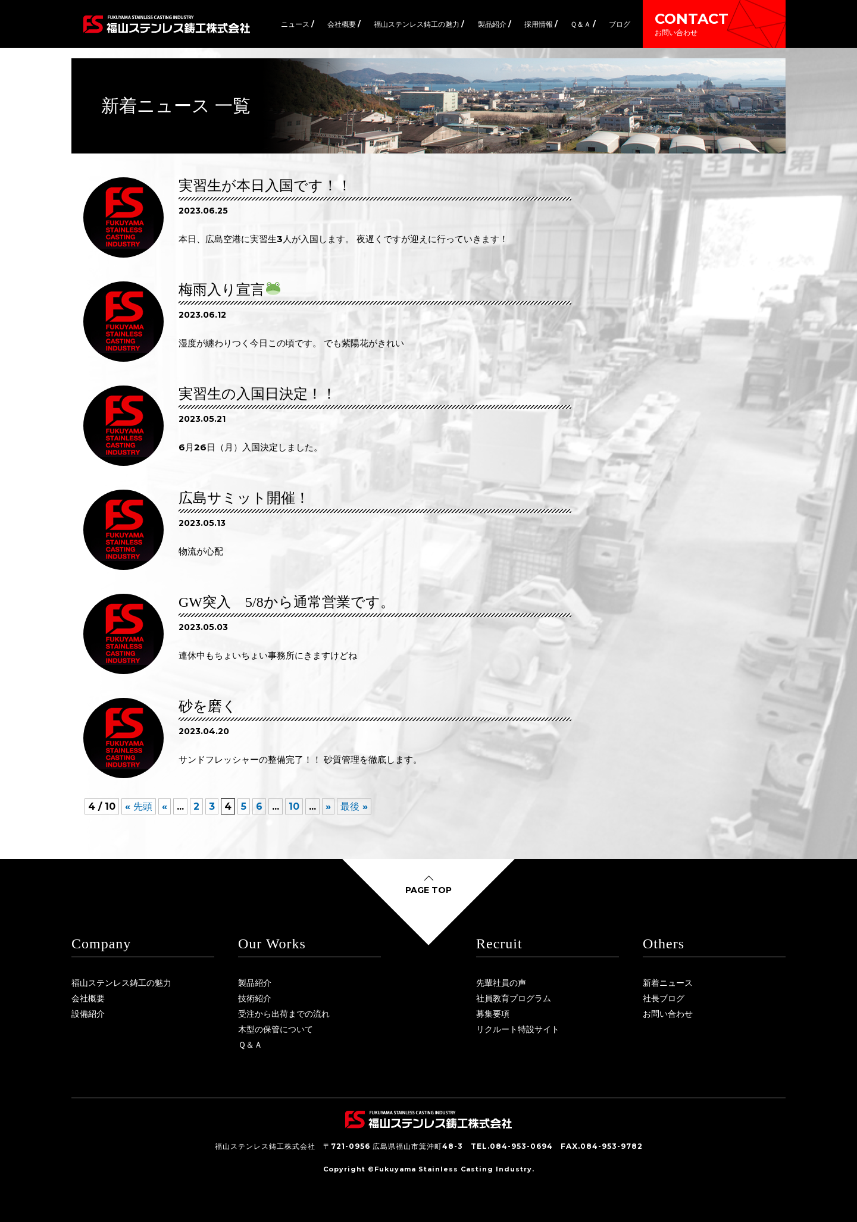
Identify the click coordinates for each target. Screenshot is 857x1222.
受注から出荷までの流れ (284, 1013)
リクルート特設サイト (517, 1029)
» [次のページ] (328, 806)
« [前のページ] (164, 806)
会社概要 (88, 998)
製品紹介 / (494, 24)
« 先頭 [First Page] (138, 806)
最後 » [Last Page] (354, 806)
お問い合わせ (668, 1013)
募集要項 (492, 1013)
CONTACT (714, 23)
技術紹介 (254, 998)
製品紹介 (254, 982)
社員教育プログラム (513, 998)
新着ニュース (668, 982)
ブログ (619, 24)
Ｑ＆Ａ (250, 1044)
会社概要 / (344, 24)
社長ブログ (663, 998)
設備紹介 (88, 1013)
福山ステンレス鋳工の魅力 (121, 982)
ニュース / (297, 24)
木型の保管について (275, 1029)
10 (294, 806)
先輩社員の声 (501, 982)
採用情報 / (541, 24)
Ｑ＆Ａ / (583, 24)
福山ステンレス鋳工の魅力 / (419, 24)
